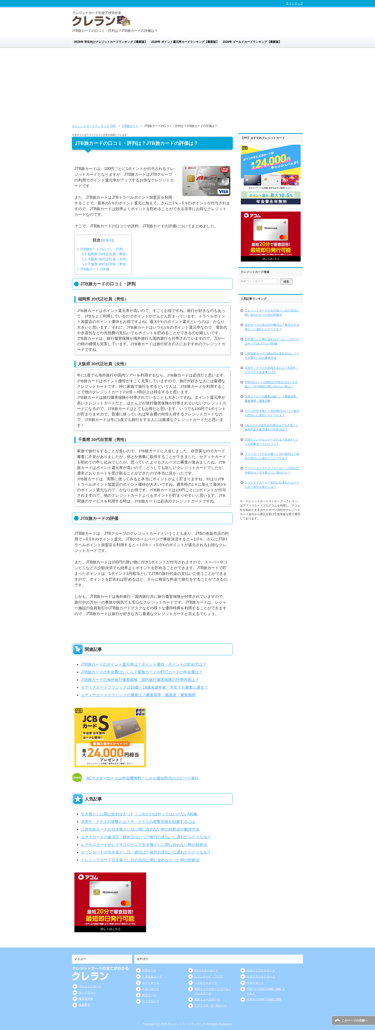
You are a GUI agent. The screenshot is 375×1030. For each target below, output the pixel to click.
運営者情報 (86, 998)
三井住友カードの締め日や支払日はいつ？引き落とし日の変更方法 (272, 356)
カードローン (87, 992)
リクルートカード (205, 982)
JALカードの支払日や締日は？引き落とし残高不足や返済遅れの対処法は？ (271, 427)
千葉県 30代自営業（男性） (105, 264)
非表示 (107, 240)
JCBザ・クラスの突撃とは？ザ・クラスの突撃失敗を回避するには (138, 822)
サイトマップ (294, 3)
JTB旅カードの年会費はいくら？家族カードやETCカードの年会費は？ (141, 672)
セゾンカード (150, 982)
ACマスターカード (206, 970)
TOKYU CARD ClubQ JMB (264, 999)
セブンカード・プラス (208, 976)
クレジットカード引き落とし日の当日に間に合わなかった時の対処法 (140, 860)
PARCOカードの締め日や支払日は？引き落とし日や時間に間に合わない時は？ (271, 384)
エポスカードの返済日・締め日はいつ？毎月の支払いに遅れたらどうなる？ (146, 837)
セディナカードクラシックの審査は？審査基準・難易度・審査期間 (138, 695)
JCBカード (149, 970)
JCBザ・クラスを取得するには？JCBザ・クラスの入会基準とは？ (271, 370)
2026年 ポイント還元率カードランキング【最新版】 (185, 42)
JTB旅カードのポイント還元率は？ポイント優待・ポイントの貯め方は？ (143, 664)
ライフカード (150, 1001)
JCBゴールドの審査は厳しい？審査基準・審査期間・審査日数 (272, 399)
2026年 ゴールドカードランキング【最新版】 (252, 42)
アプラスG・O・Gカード (210, 1005)
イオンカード (150, 989)
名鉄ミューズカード (207, 999)
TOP (94, 126)
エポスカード (255, 982)
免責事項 (84, 1005)
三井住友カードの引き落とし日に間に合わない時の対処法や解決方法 (140, 829)
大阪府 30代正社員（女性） (105, 259)
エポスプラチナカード (261, 970)
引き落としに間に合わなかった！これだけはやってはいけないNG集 (139, 814)
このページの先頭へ (355, 1020)
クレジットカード (90, 986)
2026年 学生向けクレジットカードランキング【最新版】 (110, 42)
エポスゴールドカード (261, 976)
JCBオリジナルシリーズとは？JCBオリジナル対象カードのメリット (271, 442)
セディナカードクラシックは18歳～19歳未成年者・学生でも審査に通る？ (144, 687)
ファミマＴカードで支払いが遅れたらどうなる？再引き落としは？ (272, 485)
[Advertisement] (187, 87)
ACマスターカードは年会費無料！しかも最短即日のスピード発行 (142, 778)
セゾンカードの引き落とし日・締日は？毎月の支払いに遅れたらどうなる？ (146, 852)
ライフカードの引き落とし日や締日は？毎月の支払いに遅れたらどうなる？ (272, 456)
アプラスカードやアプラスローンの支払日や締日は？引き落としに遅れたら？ (272, 470)
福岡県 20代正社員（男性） (105, 254)
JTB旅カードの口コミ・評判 (100, 249)
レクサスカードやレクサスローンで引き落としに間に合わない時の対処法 (144, 845)
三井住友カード (152, 976)
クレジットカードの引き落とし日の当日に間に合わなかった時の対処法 (272, 312)
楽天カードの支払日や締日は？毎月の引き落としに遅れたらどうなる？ (272, 327)
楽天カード (149, 995)
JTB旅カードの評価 (93, 269)
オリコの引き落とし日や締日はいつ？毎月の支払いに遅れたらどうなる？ (272, 413)
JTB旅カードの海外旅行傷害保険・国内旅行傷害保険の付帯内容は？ (140, 680)
